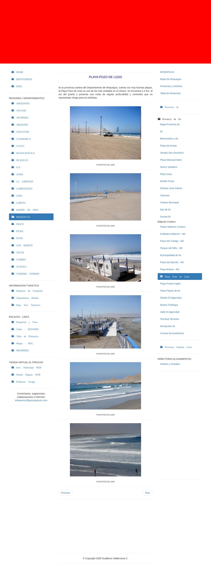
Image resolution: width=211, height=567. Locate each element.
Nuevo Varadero (168, 167)
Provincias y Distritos (171, 86)
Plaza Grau (166, 174)
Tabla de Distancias (170, 93)
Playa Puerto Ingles (170, 283)
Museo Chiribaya (169, 305)
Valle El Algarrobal (169, 312)
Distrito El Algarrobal (171, 297)
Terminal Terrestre (169, 319)
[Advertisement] (105, 31)
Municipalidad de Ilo (170, 255)
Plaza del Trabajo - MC (172, 241)
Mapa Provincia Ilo (170, 124)
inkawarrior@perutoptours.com (31, 400)
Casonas (165, 195)
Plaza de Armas (168, 145)
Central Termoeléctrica (172, 333)
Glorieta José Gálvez (171, 188)
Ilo (161, 131)
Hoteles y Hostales (170, 364)
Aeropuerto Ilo (167, 326)
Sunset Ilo (165, 216)
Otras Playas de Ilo (170, 290)
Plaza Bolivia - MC (170, 269)
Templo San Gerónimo (172, 152)
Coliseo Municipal (169, 202)
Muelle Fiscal (167, 181)
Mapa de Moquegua (170, 79)
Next (147, 492)
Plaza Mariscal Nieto (171, 160)
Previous (65, 492)
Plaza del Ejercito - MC (172, 262)
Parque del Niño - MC (171, 248)
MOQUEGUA (167, 72)
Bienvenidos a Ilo (169, 138)
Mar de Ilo (165, 209)
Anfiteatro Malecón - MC (173, 234)
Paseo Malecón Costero (172, 226)
